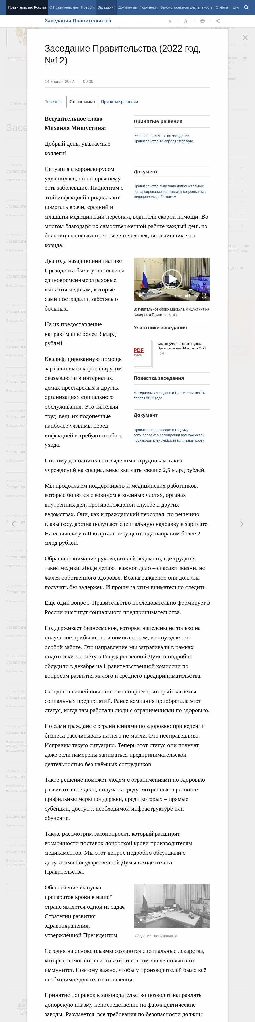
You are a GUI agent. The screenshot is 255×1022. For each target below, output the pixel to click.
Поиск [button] (247, 7)
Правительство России (27, 7)
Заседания (106, 7)
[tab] (55, 102)
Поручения (149, 7)
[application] (172, 279)
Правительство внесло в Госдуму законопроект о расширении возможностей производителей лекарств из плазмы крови (169, 435)
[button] (172, 279)
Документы (127, 7)
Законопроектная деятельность (186, 7)
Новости (88, 7)
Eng (236, 7)
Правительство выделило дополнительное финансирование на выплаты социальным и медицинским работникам (170, 191)
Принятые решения (119, 102)
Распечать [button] (203, 21)
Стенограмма (82, 102)
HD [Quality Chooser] (196, 295)
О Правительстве (63, 7)
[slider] (159, 296)
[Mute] (187, 295)
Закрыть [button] (249, 41)
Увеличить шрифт (186, 21)
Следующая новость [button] (13, 523)
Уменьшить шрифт (170, 21)
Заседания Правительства (78, 20)
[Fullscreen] (203, 295)
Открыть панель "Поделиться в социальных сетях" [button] (219, 21)
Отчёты (222, 7)
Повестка (53, 102)
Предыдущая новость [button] (241, 523)
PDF (139, 350)
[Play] (140, 295)
